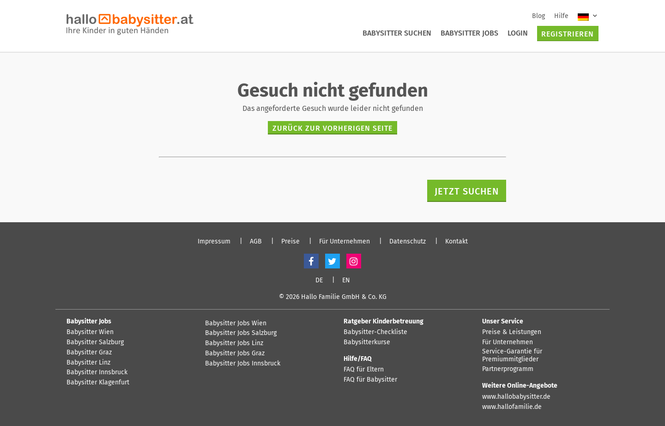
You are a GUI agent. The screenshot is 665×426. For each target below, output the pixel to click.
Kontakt (456, 241)
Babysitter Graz (89, 352)
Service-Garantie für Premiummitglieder (512, 355)
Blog (538, 16)
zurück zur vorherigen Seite (332, 128)
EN (346, 280)
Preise (290, 241)
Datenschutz (407, 241)
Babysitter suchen (397, 33)
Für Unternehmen (344, 241)
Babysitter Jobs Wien (235, 323)
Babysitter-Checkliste (375, 332)
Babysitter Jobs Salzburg (241, 333)
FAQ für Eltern (364, 369)
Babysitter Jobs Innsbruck (242, 363)
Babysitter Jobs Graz (235, 353)
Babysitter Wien (90, 332)
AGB (256, 241)
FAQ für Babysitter (370, 379)
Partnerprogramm (507, 369)
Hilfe (561, 16)
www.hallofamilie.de (512, 407)
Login (518, 33)
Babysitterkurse (367, 342)
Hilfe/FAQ (358, 359)
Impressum (214, 241)
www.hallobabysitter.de (516, 397)
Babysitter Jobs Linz (234, 343)
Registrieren (567, 34)
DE (319, 280)
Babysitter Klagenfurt (97, 382)
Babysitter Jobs (469, 33)
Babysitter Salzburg (95, 342)
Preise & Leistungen (511, 332)
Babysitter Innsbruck (96, 372)
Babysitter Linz (88, 362)
